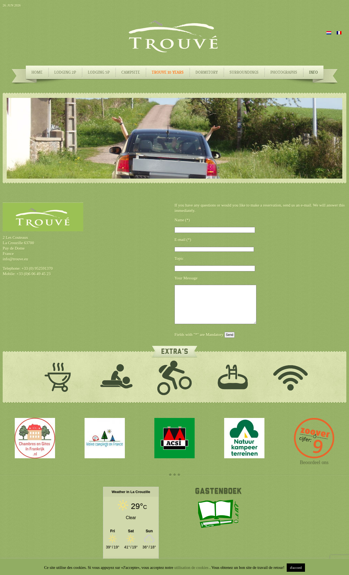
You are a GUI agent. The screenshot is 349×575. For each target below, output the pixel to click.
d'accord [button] (295, 568)
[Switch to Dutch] (329, 32)
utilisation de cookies (191, 567)
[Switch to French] (339, 32)
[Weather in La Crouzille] (130, 530)
